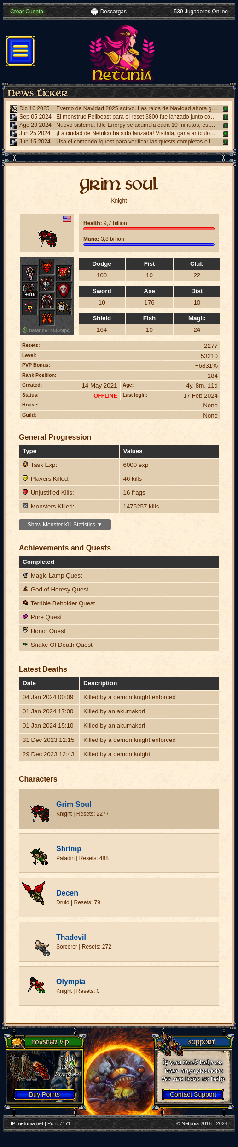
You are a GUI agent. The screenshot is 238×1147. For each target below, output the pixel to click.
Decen (67, 893)
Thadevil (71, 937)
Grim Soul (73, 804)
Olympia (70, 982)
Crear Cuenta (26, 11)
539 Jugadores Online (201, 11)
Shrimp (68, 849)
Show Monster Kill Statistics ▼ (65, 524)
